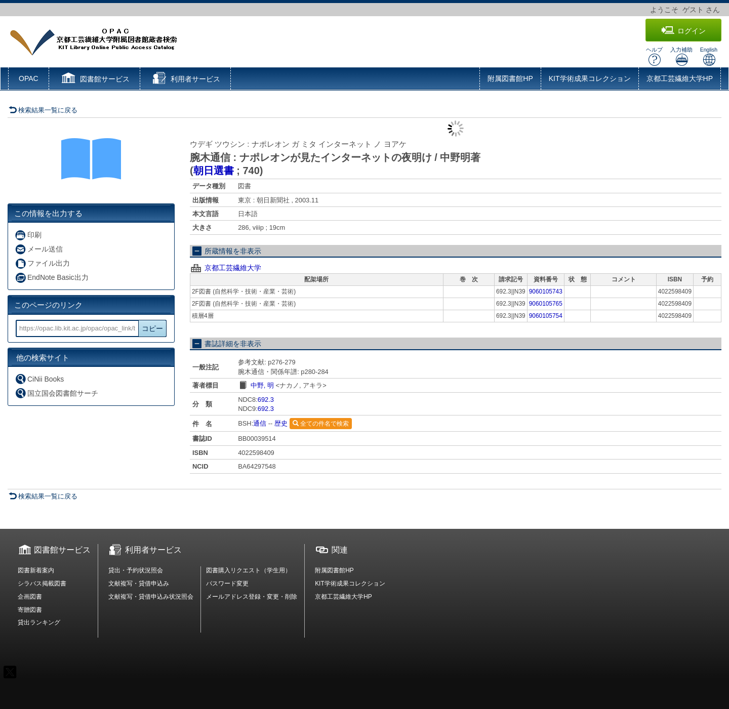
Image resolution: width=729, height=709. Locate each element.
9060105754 (545, 315)
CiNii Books (39, 378)
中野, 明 (262, 385)
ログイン (683, 30)
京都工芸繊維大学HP (679, 78)
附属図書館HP (510, 78)
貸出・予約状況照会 (135, 570)
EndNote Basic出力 (52, 277)
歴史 (281, 423)
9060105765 (545, 303)
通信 (259, 423)
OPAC (28, 78)
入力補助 (681, 56)
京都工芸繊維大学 (233, 268)
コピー (152, 328)
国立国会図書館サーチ (56, 393)
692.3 (266, 399)
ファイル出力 (42, 263)
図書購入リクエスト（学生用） (248, 570)
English (708, 56)
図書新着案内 (36, 570)
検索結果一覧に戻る (43, 110)
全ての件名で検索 (321, 423)
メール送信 (39, 249)
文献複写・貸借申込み (138, 583)
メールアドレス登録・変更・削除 (251, 596)
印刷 (28, 235)
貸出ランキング (39, 622)
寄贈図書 (30, 609)
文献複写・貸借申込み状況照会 (150, 596)
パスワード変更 (227, 583)
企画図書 (30, 596)
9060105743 (545, 291)
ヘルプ (654, 56)
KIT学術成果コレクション (590, 78)
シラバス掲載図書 (42, 583)
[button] (94, 79)
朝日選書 (213, 170)
